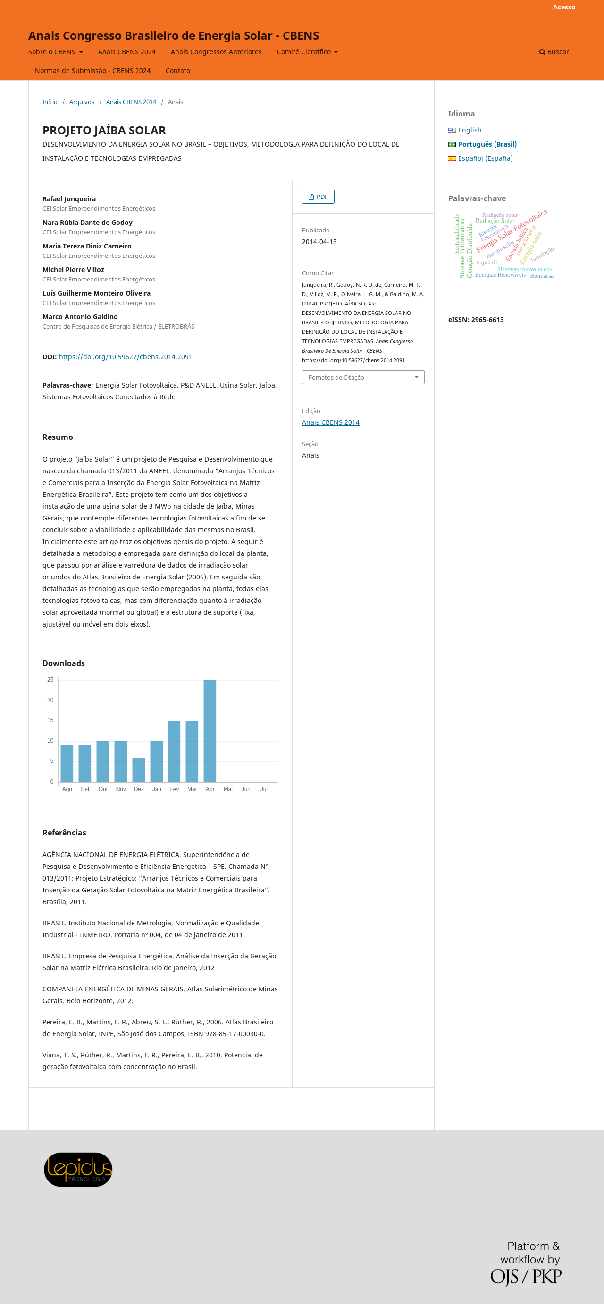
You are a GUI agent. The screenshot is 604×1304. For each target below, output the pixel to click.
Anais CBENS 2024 (127, 51)
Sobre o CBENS (52, 51)
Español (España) (485, 158)
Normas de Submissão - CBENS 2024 (93, 70)
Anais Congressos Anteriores (216, 51)
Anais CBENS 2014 (131, 102)
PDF (321, 196)
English (470, 129)
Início (50, 102)
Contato (178, 70)
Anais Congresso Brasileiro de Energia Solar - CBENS (173, 35)
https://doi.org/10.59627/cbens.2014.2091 (126, 356)
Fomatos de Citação (336, 377)
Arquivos (81, 102)
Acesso (564, 6)
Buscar (554, 51)
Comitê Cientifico (305, 51)
